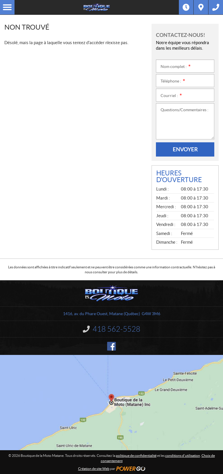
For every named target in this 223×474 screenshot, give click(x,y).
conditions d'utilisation (182, 455)
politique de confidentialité (136, 455)
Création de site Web (93, 469)
